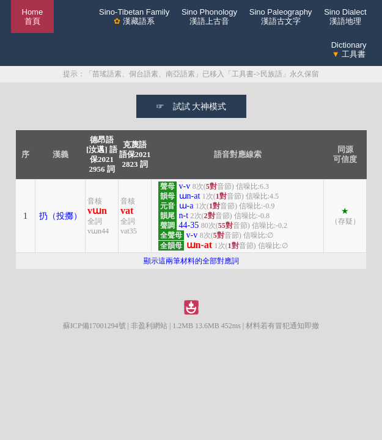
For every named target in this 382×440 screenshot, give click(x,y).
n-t (184, 215)
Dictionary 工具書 (349, 49)
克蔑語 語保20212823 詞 (135, 154)
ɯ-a (186, 205)
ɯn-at (189, 195)
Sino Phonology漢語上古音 (209, 16)
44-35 (189, 225)
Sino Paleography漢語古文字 (280, 16)
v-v (185, 186)
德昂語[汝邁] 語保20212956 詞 (101, 154)
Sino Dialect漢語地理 (345, 16)
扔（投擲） (60, 216)
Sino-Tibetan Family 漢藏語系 (134, 16)
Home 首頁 (32, 16)
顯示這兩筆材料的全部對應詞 (191, 261)
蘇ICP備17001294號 (94, 325)
